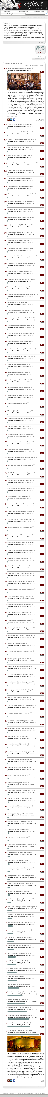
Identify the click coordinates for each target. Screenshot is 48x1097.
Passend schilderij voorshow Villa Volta (20, 139)
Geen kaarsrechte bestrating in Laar (19, 682)
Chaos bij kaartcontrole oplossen (18, 713)
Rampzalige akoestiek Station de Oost (20, 790)
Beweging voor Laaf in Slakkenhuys (19, 689)
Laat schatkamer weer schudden (18, 1023)
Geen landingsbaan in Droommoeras (19, 651)
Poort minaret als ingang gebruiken (19, 597)
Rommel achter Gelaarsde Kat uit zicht (20, 550)
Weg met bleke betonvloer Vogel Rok (19, 480)
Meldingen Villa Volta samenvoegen (19, 68)
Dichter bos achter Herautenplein (18, 937)
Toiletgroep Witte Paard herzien (18, 891)
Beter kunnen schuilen (15, 976)
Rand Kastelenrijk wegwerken (17, 829)
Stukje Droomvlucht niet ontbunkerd (19, 488)
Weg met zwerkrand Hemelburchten (19, 535)
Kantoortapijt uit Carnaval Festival (19, 380)
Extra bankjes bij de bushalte (17, 783)
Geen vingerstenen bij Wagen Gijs (18, 155)
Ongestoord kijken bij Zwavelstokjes (19, 1015)
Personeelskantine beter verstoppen (19, 442)
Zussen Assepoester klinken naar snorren (21, 163)
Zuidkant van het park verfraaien (18, 697)
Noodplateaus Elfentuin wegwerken (19, 806)
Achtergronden (22, 11)
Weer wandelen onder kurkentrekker (19, 527)
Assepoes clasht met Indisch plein (19, 759)
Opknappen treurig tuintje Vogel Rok (19, 728)
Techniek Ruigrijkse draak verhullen (19, 209)
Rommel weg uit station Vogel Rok (19, 271)
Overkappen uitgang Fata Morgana (19, 813)
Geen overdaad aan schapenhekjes (19, 604)
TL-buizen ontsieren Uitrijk (16, 643)
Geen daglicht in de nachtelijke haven (20, 628)
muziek (30, 1077)
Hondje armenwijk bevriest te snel (18, 930)
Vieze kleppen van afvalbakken (17, 364)
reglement (41, 42)
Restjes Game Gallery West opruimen (20, 674)
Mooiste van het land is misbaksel (18, 387)
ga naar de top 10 (39, 58)
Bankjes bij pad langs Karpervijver (19, 852)
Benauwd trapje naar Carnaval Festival (20, 589)
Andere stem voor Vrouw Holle (17, 775)
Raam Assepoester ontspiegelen (18, 612)
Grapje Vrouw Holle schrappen (17, 566)
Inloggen (23, 17)
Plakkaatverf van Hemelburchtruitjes (19, 325)
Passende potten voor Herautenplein (19, 504)
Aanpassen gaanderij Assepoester (19, 178)
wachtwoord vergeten (39, 17)
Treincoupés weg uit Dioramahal (18, 659)
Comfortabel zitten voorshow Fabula (19, 868)
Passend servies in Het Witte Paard (19, 132)
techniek (26, 1077)
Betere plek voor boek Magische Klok (20, 248)
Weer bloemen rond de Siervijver (18, 1007)
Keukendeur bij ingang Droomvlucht (19, 899)
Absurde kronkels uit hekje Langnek (19, 124)
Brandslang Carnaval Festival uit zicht (20, 263)
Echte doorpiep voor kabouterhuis (19, 147)
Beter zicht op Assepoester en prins (19, 310)
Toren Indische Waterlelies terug (18, 953)
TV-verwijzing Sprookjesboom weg (19, 411)
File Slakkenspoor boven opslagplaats (20, 473)
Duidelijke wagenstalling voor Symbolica (21, 279)
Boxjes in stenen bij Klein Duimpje (19, 225)
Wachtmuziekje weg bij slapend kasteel (20, 914)
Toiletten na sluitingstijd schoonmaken (20, 992)
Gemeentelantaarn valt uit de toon (18, 449)
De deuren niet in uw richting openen (19, 751)
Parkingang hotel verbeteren (17, 736)
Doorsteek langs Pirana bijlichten (18, 240)
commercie (34, 1077)
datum (42, 65)
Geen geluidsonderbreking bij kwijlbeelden (21, 294)
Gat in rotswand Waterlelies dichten (19, 395)
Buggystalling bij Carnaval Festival (19, 883)
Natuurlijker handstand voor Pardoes (19, 511)
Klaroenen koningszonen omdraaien (19, 573)
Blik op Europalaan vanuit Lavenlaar (19, 798)
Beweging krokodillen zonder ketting (19, 581)
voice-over (9, 116)
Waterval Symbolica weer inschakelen (20, 968)
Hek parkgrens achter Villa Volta (18, 426)
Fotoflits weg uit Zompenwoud (17, 837)
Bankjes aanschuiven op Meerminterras (20, 349)
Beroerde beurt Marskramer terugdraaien (21, 256)
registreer (29, 17)
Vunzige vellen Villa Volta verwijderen (20, 875)
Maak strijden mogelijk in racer (17, 372)
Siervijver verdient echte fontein (18, 945)
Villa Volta (14, 116)
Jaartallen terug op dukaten (16, 999)
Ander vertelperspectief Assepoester (19, 418)
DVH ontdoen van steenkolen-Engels (19, 519)
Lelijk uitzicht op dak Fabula (16, 961)
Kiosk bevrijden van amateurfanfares (19, 333)
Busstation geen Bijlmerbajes (17, 744)
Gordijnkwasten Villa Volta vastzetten (20, 434)
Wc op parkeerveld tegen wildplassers (20, 922)
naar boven (41, 1086)
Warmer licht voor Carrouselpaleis (19, 821)
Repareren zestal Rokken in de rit (18, 860)
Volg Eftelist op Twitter (39, 1093)
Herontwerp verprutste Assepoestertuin (20, 845)
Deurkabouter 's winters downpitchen (20, 186)
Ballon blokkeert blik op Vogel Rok (19, 767)
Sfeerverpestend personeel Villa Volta (20, 318)
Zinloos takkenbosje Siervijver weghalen (21, 217)
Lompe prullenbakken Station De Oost (20, 356)
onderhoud (39, 1077)
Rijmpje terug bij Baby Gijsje (17, 403)
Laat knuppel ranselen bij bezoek (18, 984)
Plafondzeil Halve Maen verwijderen (19, 341)
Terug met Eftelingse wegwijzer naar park (21, 907)
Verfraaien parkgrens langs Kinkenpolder (21, 457)
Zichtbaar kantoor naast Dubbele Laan (20, 635)
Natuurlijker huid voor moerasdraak (19, 170)
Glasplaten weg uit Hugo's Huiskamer (20, 542)
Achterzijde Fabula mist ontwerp (18, 558)
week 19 (40, 52)
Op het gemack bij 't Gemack (17, 302)
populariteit (35, 65)
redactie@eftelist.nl (28, 1093)
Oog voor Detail (39, 11)
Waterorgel (14, 1077)
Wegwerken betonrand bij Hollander (19, 721)
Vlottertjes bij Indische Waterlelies (19, 666)
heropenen (9, 1077)
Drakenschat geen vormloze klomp (19, 620)
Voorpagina (7, 11)
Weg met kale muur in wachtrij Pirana (20, 465)
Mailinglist (10, 14)
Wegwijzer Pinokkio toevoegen (17, 287)
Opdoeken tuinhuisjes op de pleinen (19, 201)
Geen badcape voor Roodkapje (17, 496)
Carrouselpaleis (21, 1077)
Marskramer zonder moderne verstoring (20, 194)
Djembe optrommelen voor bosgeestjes (20, 705)
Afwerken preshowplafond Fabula (18, 232)
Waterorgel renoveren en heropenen (19, 1030)
